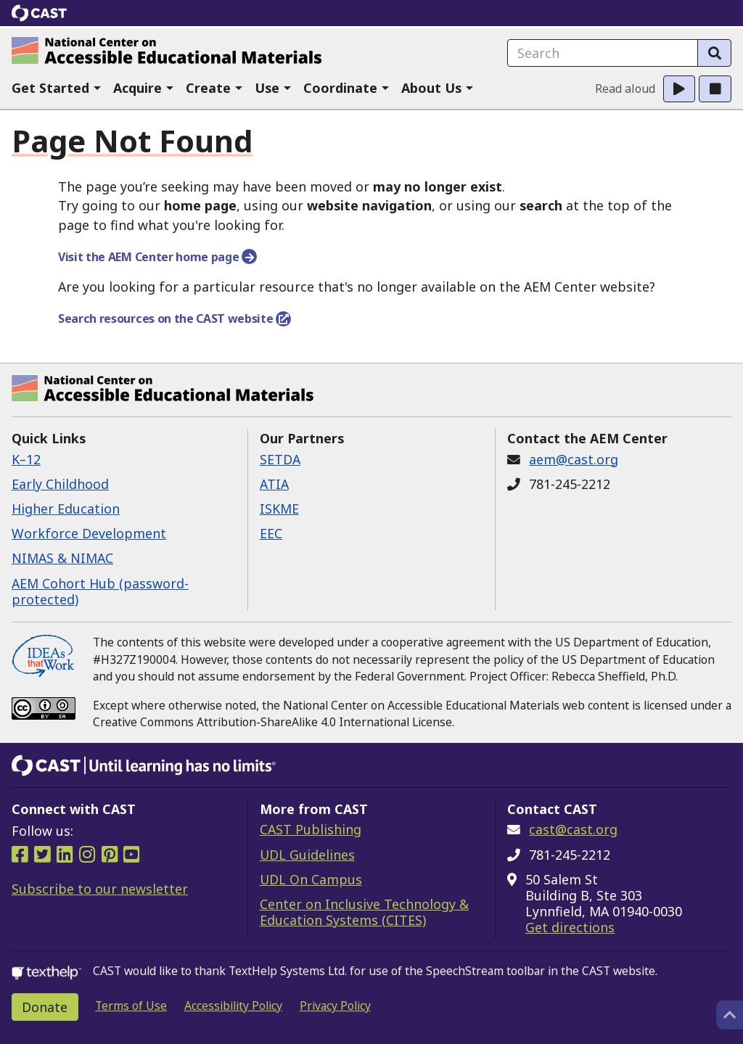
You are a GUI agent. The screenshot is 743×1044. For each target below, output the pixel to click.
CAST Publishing (310, 829)
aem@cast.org (573, 459)
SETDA (280, 459)
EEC (271, 533)
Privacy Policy (335, 1006)
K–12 (26, 459)
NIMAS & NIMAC (62, 558)
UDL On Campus (311, 879)
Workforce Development (89, 533)
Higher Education (66, 508)
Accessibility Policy (233, 1006)
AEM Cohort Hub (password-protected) (100, 591)
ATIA (274, 484)
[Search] (714, 53)
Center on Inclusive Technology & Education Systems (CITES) (364, 912)
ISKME (279, 508)
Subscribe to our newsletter (100, 888)
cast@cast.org (573, 829)
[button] (56, 89)
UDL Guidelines (307, 854)
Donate (44, 1007)
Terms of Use (131, 1006)
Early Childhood (60, 484)
